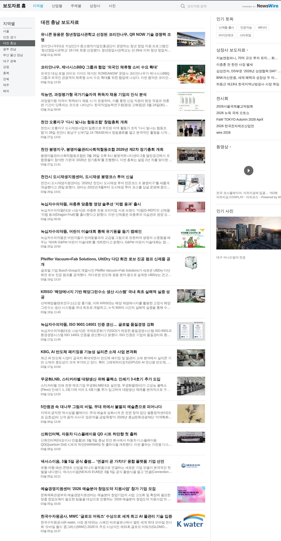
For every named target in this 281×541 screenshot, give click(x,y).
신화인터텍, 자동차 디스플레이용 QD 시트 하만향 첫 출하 (89, 434)
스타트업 (245, 35)
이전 (220, 235)
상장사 (95, 6)
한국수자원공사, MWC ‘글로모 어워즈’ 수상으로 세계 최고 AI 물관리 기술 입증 (106, 516)
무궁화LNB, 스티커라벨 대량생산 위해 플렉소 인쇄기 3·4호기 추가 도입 (100, 379)
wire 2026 (223, 132)
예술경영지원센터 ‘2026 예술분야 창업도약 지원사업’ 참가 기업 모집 (98, 489)
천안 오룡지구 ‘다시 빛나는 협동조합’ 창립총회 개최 (84, 122)
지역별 (38, 6)
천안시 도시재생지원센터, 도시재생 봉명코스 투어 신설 (87, 177)
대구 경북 (9, 61)
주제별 (76, 6)
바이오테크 (226, 35)
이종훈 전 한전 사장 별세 (234, 64)
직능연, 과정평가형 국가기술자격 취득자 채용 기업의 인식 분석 (94, 95)
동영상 (222, 147)
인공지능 (246, 27)
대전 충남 (9, 43)
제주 (6, 85)
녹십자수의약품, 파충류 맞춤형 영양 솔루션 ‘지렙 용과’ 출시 (91, 204)
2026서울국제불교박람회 (234, 106)
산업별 (57, 6)
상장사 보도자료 (230, 50)
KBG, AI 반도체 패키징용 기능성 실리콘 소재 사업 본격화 (89, 352)
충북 (6, 73)
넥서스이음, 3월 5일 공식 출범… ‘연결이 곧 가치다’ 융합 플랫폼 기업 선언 (102, 461)
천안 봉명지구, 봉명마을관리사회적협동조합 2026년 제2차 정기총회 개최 (102, 149)
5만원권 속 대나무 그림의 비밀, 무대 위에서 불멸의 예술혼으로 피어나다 (101, 407)
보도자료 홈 (14, 5)
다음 (277, 235)
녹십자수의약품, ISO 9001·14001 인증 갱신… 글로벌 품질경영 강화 (97, 324)
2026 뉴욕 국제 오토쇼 (232, 113)
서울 (6, 31)
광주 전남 (9, 49)
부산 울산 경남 (13, 55)
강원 (6, 67)
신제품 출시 (226, 27)
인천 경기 (9, 37)
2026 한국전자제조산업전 (235, 126)
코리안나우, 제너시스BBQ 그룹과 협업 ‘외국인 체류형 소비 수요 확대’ (99, 67)
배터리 (262, 27)
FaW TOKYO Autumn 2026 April (239, 119)
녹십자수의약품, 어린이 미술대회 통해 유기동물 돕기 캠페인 (91, 231)
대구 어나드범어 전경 (230, 257)
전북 (6, 79)
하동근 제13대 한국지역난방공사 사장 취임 (247, 84)
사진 (112, 6)
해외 (6, 91)
